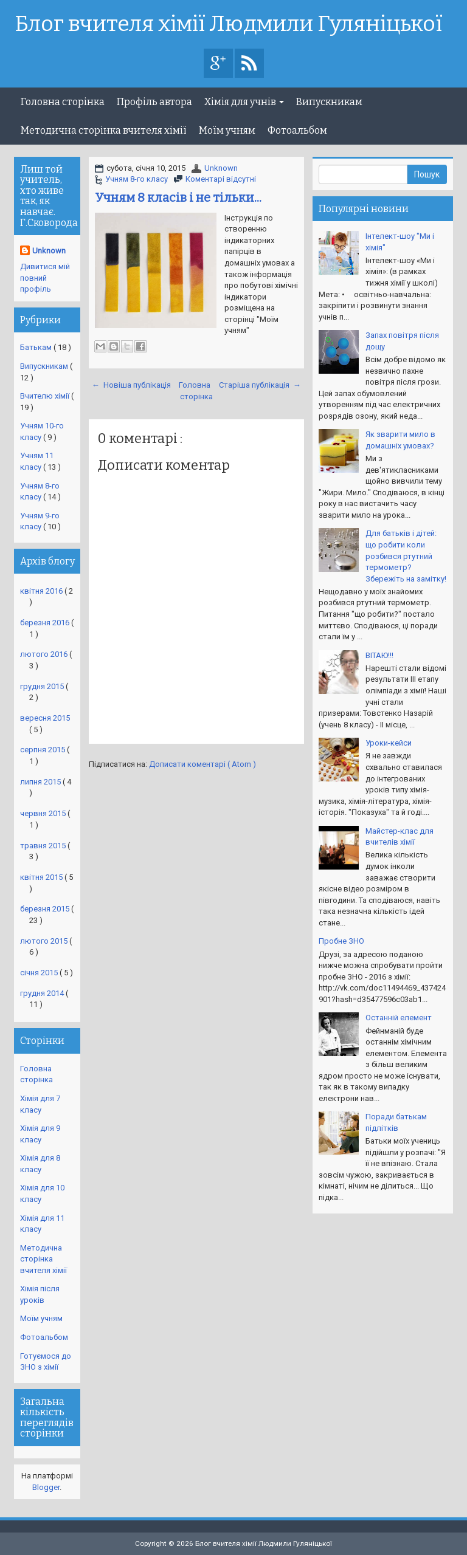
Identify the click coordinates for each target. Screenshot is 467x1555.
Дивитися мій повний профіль (45, 277)
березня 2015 (45, 908)
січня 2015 (40, 972)
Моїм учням (227, 130)
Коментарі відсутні (220, 179)
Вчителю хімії (45, 395)
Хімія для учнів (244, 102)
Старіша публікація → (260, 385)
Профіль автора (154, 102)
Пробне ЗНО (341, 941)
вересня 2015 (45, 718)
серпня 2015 (43, 749)
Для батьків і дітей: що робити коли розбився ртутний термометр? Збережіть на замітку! (405, 556)
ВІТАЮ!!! (379, 655)
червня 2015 (43, 813)
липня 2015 (41, 781)
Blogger (46, 1487)
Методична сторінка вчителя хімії (104, 130)
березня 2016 (45, 622)
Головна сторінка (63, 102)
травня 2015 (43, 845)
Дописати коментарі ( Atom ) (202, 764)
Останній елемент (398, 1017)
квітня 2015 (42, 877)
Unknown (221, 168)
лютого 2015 (44, 941)
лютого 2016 (44, 654)
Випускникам (329, 102)
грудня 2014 (43, 993)
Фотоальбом (297, 130)
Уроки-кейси (388, 742)
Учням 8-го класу (136, 179)
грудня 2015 (43, 686)
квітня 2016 (42, 591)
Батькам (37, 347)
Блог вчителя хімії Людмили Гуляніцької (229, 24)
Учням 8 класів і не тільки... (178, 197)
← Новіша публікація (131, 385)
